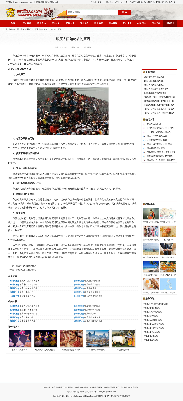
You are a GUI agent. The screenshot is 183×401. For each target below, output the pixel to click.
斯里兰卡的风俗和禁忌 (26, 266)
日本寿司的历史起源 (156, 148)
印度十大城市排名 (97, 340)
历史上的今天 (170, 2)
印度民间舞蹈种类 (19, 340)
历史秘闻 (27, 23)
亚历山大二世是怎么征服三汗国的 (159, 113)
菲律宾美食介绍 (151, 316)
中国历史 (141, 23)
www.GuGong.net (76, 396)
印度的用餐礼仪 (26, 292)
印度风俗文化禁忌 (92, 292)
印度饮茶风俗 (90, 288)
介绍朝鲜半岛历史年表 (157, 140)
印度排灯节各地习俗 (28, 284)
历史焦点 (127, 23)
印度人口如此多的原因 (52, 29)
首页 (13, 23)
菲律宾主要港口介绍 (153, 320)
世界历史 (170, 23)
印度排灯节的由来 (92, 281)
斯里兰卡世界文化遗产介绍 (156, 89)
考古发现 (113, 23)
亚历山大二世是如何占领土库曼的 (159, 109)
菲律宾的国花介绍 (152, 308)
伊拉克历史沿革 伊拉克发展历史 (161, 152)
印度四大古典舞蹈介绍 (45, 340)
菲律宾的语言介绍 (152, 332)
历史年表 (160, 2)
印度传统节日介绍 (92, 284)
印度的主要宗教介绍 (93, 296)
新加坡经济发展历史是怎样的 (160, 156)
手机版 (93, 2)
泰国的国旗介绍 (151, 340)
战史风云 (84, 23)
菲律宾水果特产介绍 (153, 312)
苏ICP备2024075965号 (105, 396)
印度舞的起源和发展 (71, 340)
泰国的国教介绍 (151, 336)
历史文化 (55, 23)
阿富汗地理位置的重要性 (155, 93)
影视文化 (70, 23)
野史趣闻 (98, 23)
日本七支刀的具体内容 (157, 136)
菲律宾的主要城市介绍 (154, 324)
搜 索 (124, 12)
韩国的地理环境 (154, 124)
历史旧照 (156, 23)
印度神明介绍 (123, 340)
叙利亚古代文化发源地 (26, 270)
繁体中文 (101, 2)
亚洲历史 (38, 29)
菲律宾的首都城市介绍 (154, 328)
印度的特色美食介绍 (28, 288)
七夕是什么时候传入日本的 (159, 132)
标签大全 (109, 2)
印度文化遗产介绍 (27, 296)
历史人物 (41, 23)
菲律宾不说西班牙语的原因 (156, 304)
